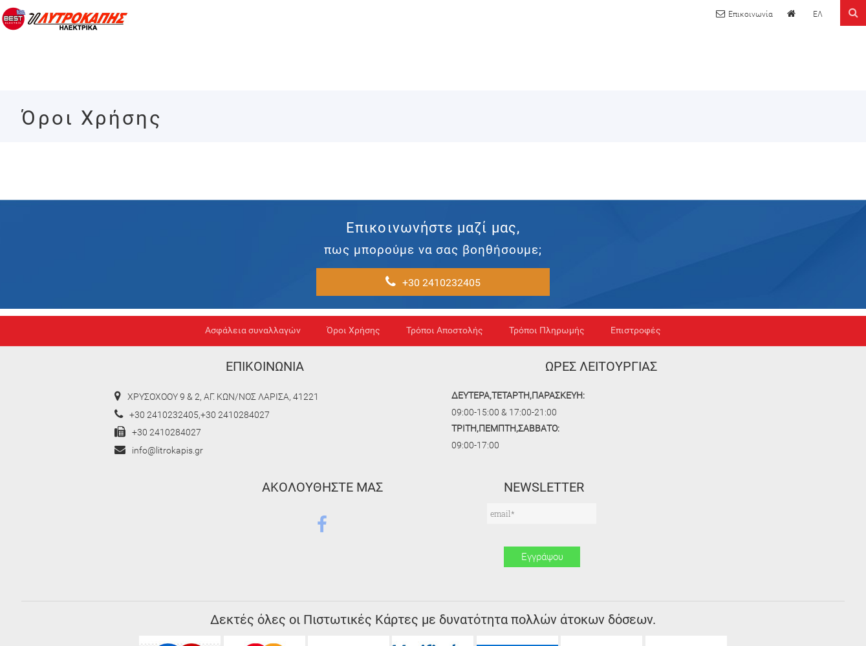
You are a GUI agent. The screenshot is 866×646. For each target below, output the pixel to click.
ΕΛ (817, 14)
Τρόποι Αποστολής (444, 376)
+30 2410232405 (649, 233)
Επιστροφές (636, 376)
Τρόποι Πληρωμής (547, 376)
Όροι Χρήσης (353, 376)
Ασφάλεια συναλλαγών (253, 376)
